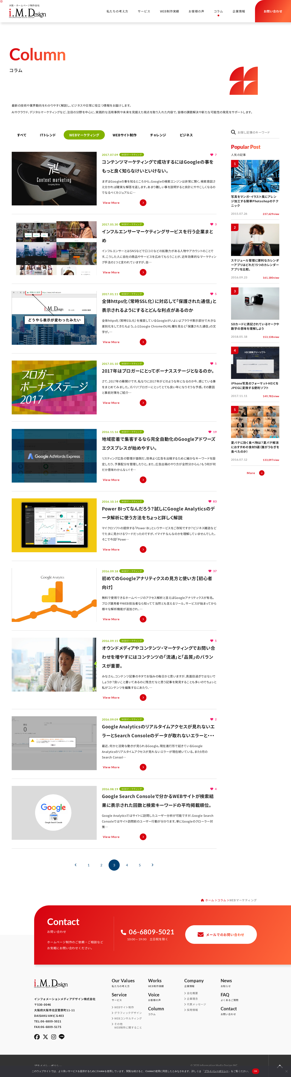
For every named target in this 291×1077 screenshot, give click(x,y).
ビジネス (186, 134)
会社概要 (192, 993)
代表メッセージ (196, 1004)
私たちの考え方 (113, 11)
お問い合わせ (239, 1011)
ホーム (209, 900)
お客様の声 (194, 11)
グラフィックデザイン (128, 1013)
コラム (216, 11)
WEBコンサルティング (128, 1018)
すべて (21, 134)
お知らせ (239, 983)
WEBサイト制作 (125, 134)
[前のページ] (75, 865)
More (251, 473)
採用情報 (192, 1010)
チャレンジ (158, 134)
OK (255, 1071)
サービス (139, 11)
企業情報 (236, 11)
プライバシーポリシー (216, 1071)
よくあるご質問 (239, 997)
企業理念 (192, 998)
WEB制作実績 (167, 11)
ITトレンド (48, 134)
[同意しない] (286, 1071)
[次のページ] (152, 865)
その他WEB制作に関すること (128, 1025)
